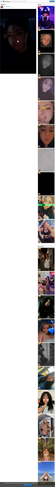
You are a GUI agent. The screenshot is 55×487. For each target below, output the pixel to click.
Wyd (39, 344)
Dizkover (7, 1)
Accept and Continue (27, 485)
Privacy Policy (39, 483)
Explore (3, 4)
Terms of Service (47, 483)
